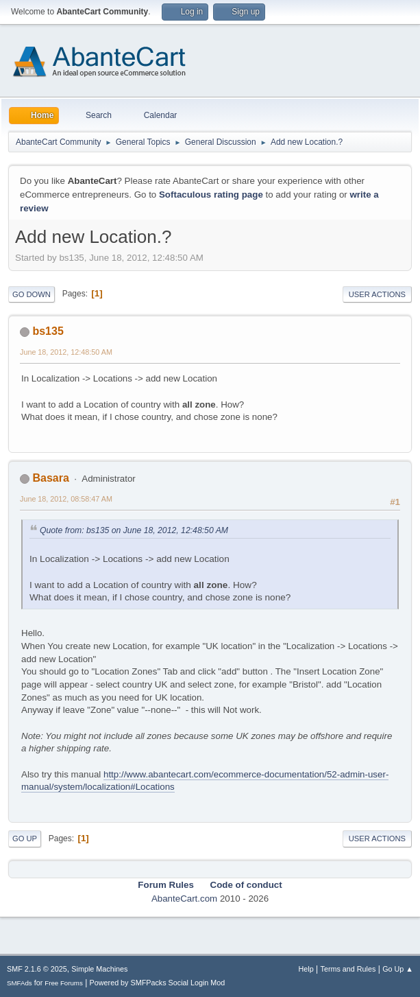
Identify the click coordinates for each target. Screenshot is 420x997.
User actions (377, 294)
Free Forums (64, 983)
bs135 (47, 331)
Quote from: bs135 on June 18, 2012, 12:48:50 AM (134, 530)
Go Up (24, 838)
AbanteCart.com (184, 898)
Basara (50, 478)
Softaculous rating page (211, 194)
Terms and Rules (348, 969)
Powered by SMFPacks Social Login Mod (157, 982)
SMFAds (19, 983)
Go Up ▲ (397, 969)
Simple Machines (99, 969)
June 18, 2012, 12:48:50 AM (66, 352)
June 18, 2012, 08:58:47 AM (66, 499)
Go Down (31, 294)
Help (306, 969)
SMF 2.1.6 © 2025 (37, 969)
